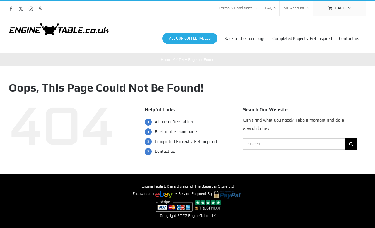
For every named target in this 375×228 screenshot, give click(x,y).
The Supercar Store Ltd (214, 186)
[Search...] (294, 144)
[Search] (351, 144)
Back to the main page (176, 131)
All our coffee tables (174, 121)
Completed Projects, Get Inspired (186, 141)
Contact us (165, 151)
